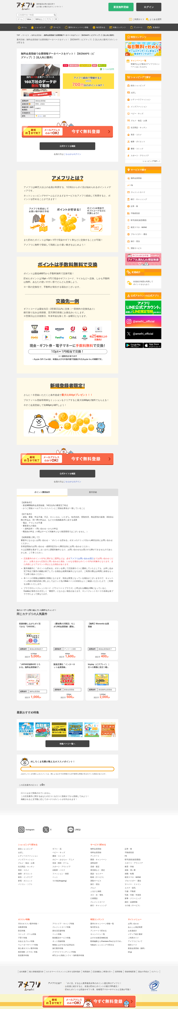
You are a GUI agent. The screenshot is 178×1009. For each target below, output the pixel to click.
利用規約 (86, 972)
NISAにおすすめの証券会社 (63, 945)
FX (132, 185)
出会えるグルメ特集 (26, 941)
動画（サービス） (97, 877)
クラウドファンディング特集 (64, 952)
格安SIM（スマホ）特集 (28, 952)
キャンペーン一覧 (97, 934)
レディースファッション (141, 99)
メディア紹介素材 (135, 934)
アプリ (48, 19)
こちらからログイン (72, 154)
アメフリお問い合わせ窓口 (82, 558)
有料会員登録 (95, 852)
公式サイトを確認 (67, 146)
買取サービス (136, 248)
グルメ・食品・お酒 (139, 121)
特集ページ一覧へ (67, 744)
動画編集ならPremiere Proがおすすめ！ (106, 941)
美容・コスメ (136, 135)
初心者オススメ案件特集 (28, 948)
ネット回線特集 (58, 941)
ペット (55, 877)
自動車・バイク (58, 870)
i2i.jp (130, 952)
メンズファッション (139, 107)
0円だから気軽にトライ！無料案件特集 (68, 955)
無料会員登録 (136, 178)
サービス (57, 27)
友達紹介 (156, 27)
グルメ (93, 888)
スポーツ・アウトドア (140, 156)
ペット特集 (56, 934)
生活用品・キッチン (139, 128)
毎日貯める (100, 27)
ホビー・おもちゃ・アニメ (63, 859)
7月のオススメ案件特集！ (28, 924)
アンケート (138, 27)
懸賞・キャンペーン (98, 859)
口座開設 (94, 898)
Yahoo (29, 19)
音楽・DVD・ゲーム (60, 863)
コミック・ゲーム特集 (27, 934)
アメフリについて (135, 941)
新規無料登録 (120, 7)
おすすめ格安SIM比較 (99, 938)
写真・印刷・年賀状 (133, 895)
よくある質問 (155, 19)
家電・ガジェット (25, 881)
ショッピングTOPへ (151, 161)
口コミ (40, 116)
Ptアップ (102, 65)
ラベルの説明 (107, 69)
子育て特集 (22, 938)
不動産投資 (135, 213)
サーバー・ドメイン (133, 884)
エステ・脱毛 (130, 888)
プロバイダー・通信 (139, 234)
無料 (94, 65)
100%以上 (39, 19)
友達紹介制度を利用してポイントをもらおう (143, 282)
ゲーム (20, 19)
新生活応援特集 (58, 931)
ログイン (149, 7)
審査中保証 (74, 65)
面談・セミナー (96, 874)
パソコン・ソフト (25, 884)
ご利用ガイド (138, 19)
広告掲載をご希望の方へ (103, 972)
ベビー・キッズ (137, 113)
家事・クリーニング (133, 898)
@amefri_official (143, 333)
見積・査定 (94, 867)
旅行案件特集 (57, 948)
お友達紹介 (132, 931)
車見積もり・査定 (97, 870)
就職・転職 (129, 874)
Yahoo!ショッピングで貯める (102, 945)
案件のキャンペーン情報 (78, 27)
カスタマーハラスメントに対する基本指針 (63, 972)
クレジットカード (138, 192)
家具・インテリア (25, 877)
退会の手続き (143, 972)
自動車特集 (22, 927)
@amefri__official (143, 321)
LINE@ (78, 830)
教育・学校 (129, 867)
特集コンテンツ (119, 27)
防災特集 (21, 931)
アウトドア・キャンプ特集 (63, 924)
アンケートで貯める (98, 931)
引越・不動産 (130, 891)
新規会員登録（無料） (137, 948)
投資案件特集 (23, 955)
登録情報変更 (130, 972)
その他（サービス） (133, 905)
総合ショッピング (138, 85)
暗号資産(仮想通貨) (138, 220)
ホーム (24, 27)
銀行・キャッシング (139, 199)
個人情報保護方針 (36, 972)
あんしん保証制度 (135, 927)
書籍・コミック (137, 149)
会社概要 (23, 972)
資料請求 (94, 863)
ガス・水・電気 (96, 895)
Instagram (30, 830)
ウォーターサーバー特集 (28, 945)
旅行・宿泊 (135, 241)
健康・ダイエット (138, 142)
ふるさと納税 (95, 891)
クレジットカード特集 (61, 927)
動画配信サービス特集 (61, 938)
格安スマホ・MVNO (139, 227)
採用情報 (118, 972)
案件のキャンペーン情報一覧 (102, 924)
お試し (133, 93)
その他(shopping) (59, 881)
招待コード (132, 945)
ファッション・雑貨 (60, 874)
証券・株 (134, 206)
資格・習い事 (130, 870)
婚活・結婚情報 (131, 902)
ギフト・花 (56, 849)
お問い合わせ (133, 924)
